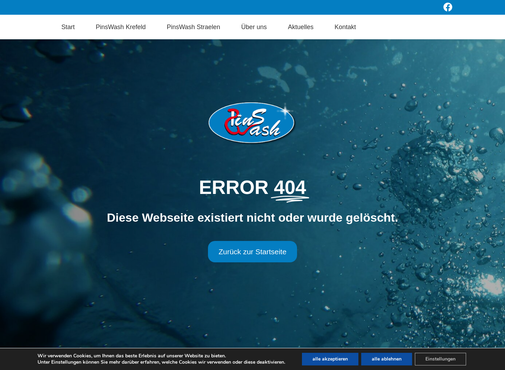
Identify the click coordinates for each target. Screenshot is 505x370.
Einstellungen (440, 359)
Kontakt (345, 27)
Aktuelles (301, 27)
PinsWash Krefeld (121, 27)
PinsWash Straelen (193, 27)
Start (68, 27)
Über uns (254, 27)
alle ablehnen (387, 359)
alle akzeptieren (330, 359)
